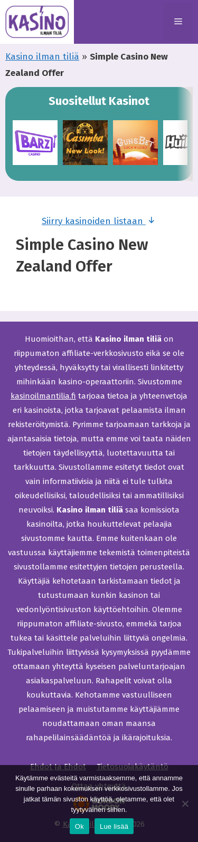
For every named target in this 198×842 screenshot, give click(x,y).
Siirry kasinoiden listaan (99, 220)
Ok (79, 826)
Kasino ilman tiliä (42, 56)
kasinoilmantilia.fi (43, 396)
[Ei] (185, 803)
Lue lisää (114, 826)
